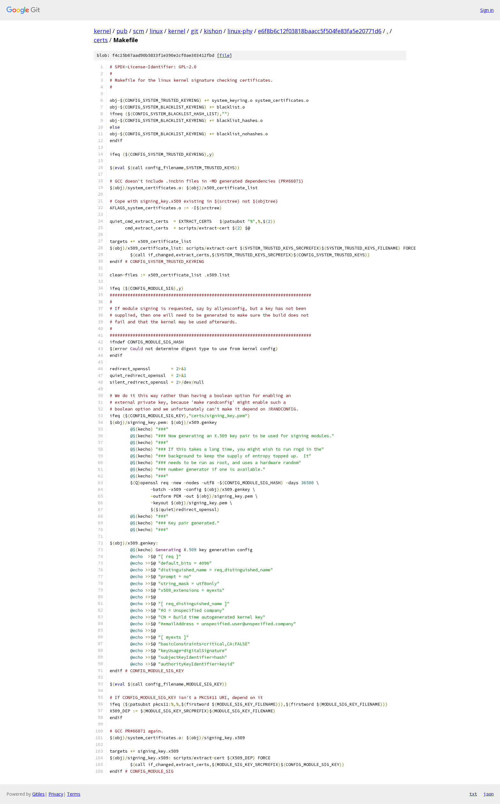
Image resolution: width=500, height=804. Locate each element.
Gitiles (38, 794)
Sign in (487, 10)
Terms (73, 794)
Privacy (55, 794)
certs (101, 40)
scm (138, 31)
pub (122, 31)
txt (473, 794)
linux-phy (240, 31)
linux (156, 31)
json (488, 794)
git (194, 31)
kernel (102, 31)
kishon (213, 31)
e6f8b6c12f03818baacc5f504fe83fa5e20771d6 (319, 31)
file (224, 55)
